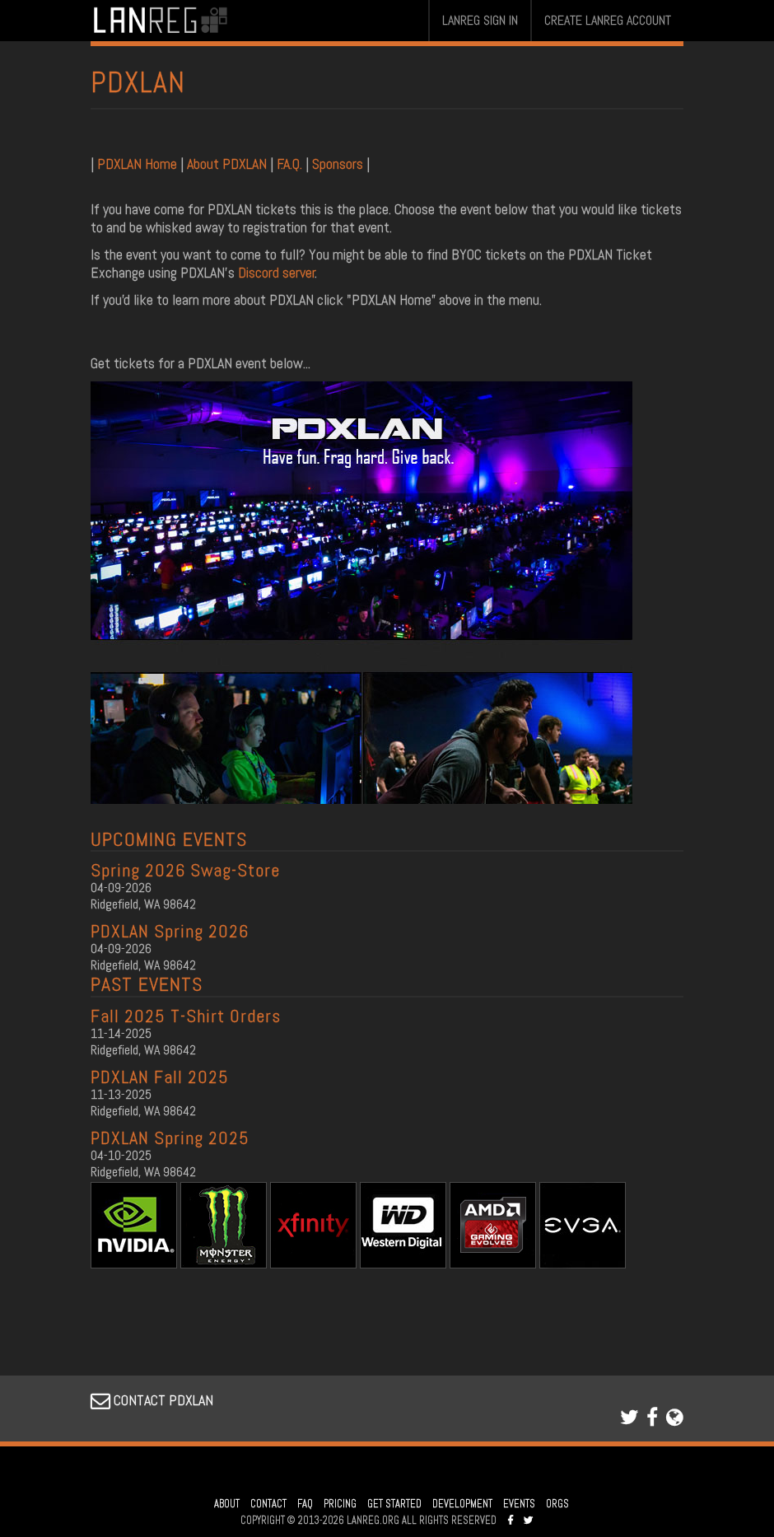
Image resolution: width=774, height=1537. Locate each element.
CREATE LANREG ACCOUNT (607, 20)
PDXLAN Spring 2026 (170, 930)
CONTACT (268, 1504)
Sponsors (337, 163)
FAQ (305, 1504)
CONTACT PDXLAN (152, 1399)
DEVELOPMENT (462, 1504)
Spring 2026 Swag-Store (185, 869)
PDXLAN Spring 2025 (170, 1137)
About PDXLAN (227, 163)
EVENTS (519, 1504)
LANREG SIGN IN (480, 20)
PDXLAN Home (138, 163)
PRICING (340, 1504)
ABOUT (227, 1504)
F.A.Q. (289, 163)
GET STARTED (394, 1504)
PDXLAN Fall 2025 (160, 1076)
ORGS (557, 1504)
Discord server (276, 272)
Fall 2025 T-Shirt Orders (186, 1015)
